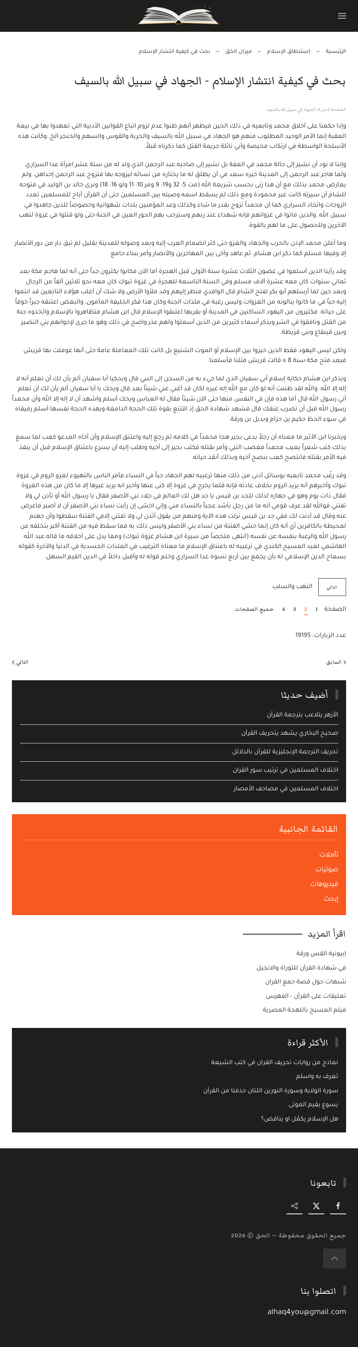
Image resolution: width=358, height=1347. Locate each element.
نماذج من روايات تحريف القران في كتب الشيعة (274, 1063)
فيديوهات (324, 884)
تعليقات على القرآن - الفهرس (306, 996)
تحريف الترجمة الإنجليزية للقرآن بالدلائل (285, 752)
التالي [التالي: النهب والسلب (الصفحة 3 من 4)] (332, 587)
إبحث (330, 899)
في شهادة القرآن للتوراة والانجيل (301, 968)
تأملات (328, 855)
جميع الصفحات (254, 609)
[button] (342, 16)
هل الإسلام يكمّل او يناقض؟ (299, 1119)
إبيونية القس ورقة (321, 954)
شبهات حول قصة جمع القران (305, 982)
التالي (20, 662)
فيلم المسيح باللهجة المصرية (304, 1010)
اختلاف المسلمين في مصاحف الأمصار (286, 789)
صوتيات (326, 870)
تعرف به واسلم (317, 1077)
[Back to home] (179, 16)
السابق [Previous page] (336, 662)
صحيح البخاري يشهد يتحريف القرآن (289, 733)
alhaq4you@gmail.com (307, 1313)
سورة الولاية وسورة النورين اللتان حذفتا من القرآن (270, 1091)
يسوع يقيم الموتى (313, 1105)
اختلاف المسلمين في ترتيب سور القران (285, 770)
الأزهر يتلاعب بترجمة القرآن (302, 715)
